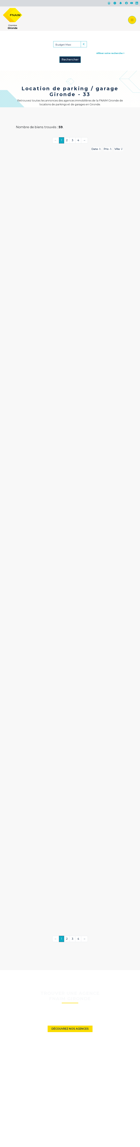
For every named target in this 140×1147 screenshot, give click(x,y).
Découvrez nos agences (70, 1028)
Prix (108, 149)
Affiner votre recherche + (110, 53)
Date (96, 149)
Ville (118, 149)
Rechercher (70, 59)
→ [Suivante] (84, 140)
